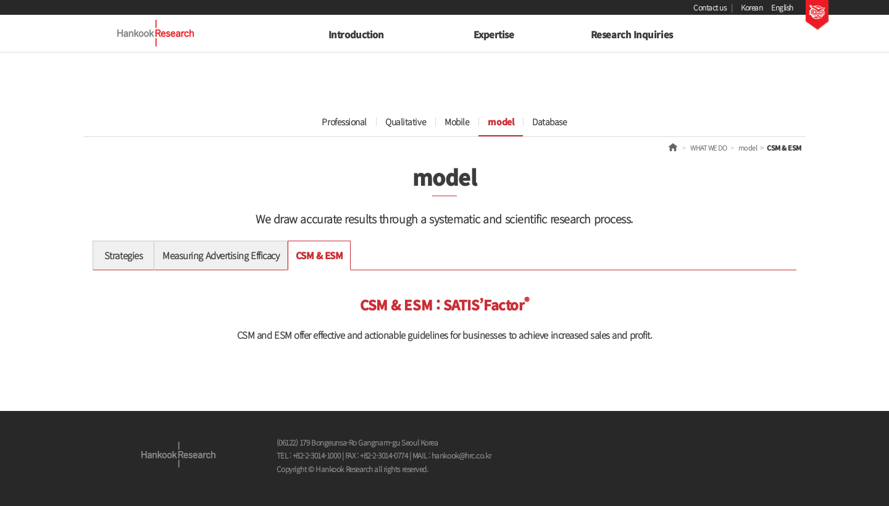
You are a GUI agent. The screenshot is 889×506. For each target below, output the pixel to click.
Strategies (123, 255)
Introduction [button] (356, 34)
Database (549, 121)
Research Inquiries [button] (632, 34)
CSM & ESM (319, 255)
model (501, 121)
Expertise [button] (494, 34)
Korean (751, 7)
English (782, 7)
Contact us (710, 7)
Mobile (456, 121)
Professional (344, 121)
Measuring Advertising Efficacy (221, 255)
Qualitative (405, 121)
